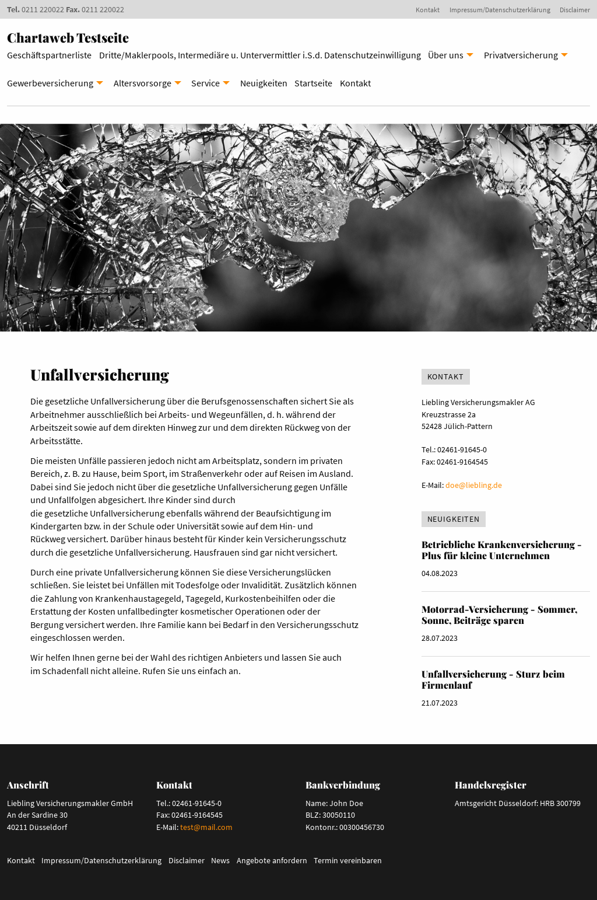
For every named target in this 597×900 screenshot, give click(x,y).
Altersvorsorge (142, 83)
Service (205, 83)
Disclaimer (575, 9)
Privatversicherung (521, 55)
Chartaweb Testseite (68, 37)
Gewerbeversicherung (50, 83)
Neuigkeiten (263, 83)
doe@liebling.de (473, 485)
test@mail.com (206, 827)
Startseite (313, 83)
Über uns (445, 55)
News (220, 860)
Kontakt (428, 9)
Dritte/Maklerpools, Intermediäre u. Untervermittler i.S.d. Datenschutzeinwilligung (260, 55)
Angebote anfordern (272, 860)
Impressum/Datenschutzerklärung (499, 9)
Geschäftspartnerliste (49, 55)
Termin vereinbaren (348, 860)
